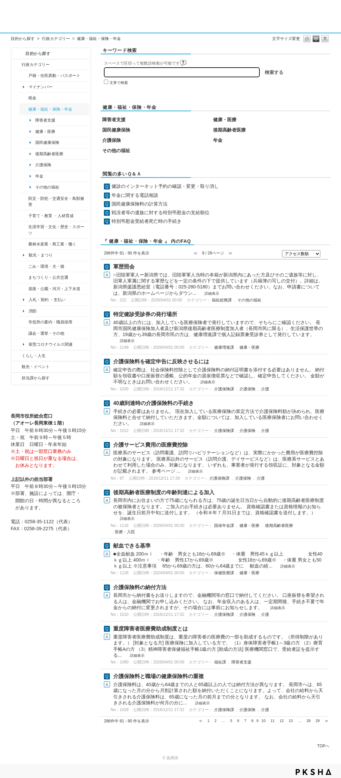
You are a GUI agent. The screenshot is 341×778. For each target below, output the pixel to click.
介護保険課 (224, 389)
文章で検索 (119, 83)
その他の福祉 (47, 187)
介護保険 (43, 165)
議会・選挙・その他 (46, 333)
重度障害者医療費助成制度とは (150, 628)
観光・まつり (41, 255)
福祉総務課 (222, 300)
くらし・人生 (34, 355)
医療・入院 (125, 532)
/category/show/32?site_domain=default (24, 322)
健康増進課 (224, 347)
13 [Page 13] (291, 721)
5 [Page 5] (231, 721)
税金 (32, 98)
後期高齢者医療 (49, 154)
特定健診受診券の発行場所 (145, 314)
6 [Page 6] (238, 721)
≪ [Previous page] (200, 721)
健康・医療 (45, 131)
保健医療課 (224, 573)
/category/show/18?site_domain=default (17, 367)
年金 (39, 176)
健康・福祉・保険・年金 (50, 109)
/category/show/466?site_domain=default (24, 333)
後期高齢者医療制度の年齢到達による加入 (163, 492)
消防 (33, 311)
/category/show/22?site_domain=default (24, 266)
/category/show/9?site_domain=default (17, 378)
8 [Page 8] (252, 721)
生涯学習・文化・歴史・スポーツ (56, 229)
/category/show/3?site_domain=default (17, 65)
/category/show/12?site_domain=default (17, 356)
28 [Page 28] (308, 721)
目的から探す (23, 38)
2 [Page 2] (215, 721)
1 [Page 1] (208, 721)
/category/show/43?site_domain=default (24, 230)
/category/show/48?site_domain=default (24, 216)
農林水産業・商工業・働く (52, 244)
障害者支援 (45, 120)
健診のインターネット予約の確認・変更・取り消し (165, 186)
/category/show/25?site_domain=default (24, 201)
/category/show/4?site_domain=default (24, 109)
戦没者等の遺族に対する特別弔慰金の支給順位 (160, 212)
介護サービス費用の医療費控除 (150, 445)
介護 (265, 389)
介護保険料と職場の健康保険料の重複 (158, 676)
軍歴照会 (124, 266)
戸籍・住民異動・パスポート (54, 75)
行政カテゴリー (56, 38)
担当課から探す (36, 378)
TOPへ (323, 746)
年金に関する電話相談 (135, 195)
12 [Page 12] (282, 721)
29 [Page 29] (318, 721)
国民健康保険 (47, 142)
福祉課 (220, 662)
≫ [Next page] (326, 721)
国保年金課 (224, 525)
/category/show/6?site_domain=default (24, 277)
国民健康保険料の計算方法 (140, 203)
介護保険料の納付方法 (140, 587)
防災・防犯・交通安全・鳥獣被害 (56, 201)
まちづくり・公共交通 (48, 277)
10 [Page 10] (263, 721)
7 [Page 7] (245, 721)
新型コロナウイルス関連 (51, 344)
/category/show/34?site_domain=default (24, 244)
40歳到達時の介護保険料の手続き (153, 403)
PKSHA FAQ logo (313, 772)
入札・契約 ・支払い (47, 299)
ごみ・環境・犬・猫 (46, 266)
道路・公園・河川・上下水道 (54, 288)
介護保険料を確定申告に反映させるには (161, 361)
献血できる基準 (132, 546)
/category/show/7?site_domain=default (24, 76)
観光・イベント (36, 366)
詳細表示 (211, 293)
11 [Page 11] (272, 721)
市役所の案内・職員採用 (50, 322)
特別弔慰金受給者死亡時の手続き (146, 221)
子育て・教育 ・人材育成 (50, 215)
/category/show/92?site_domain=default (24, 98)
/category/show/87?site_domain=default (24, 289)
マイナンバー (41, 87)
